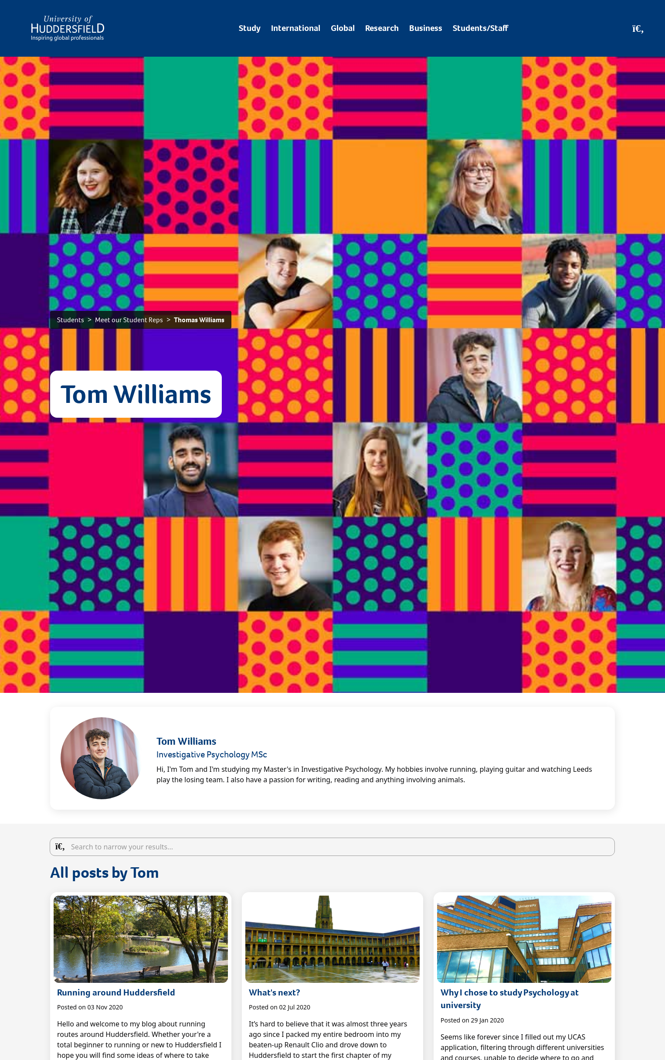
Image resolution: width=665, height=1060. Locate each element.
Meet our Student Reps (129, 319)
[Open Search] (638, 28)
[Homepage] (68, 28)
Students (70, 319)
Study (250, 28)
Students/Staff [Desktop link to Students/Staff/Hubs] (480, 28)
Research (382, 28)
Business (425, 28)
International (295, 28)
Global (343, 28)
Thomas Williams (199, 319)
